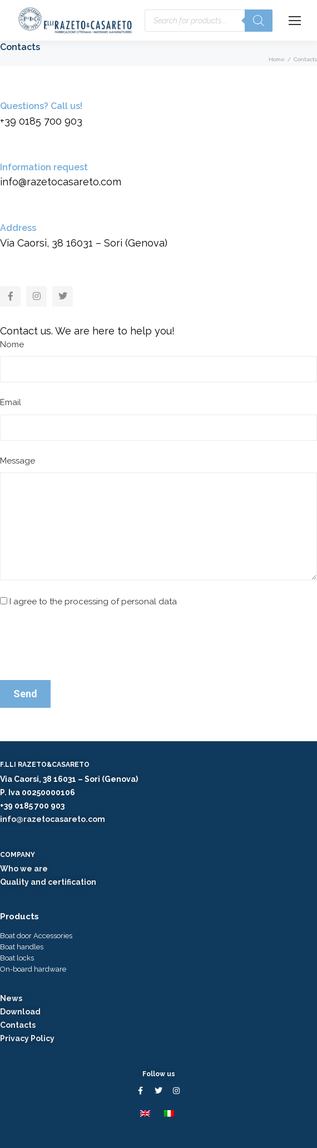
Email (10, 402)
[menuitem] (146, 1112)
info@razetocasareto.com (52, 819)
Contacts (18, 1025)
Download (20, 1011)
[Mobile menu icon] (295, 20)
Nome (12, 344)
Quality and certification (48, 882)
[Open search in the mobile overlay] (209, 20)
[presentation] (84, 644)
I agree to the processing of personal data (93, 602)
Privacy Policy (27, 1038)
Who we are (24, 868)
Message (17, 461)
